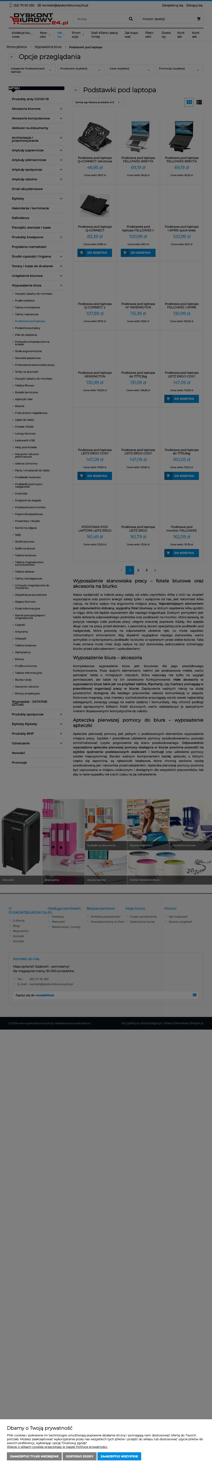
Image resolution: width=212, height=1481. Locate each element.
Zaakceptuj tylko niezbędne (34, 1456)
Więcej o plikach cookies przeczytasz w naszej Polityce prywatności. (57, 1447)
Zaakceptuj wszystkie (119, 1456)
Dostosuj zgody (79, 1456)
